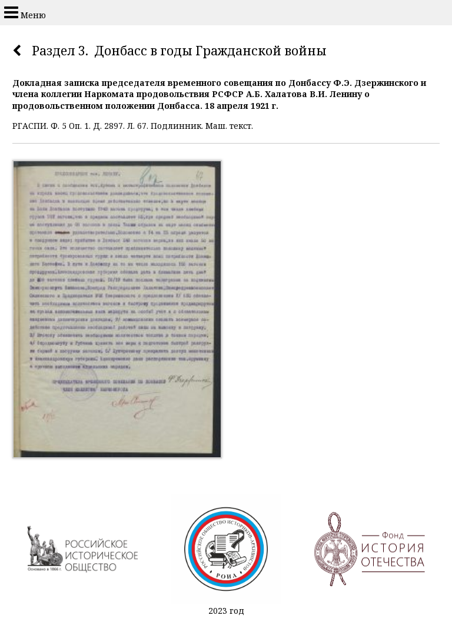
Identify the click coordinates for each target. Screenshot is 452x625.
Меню (25, 12)
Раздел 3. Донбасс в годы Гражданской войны (179, 50)
